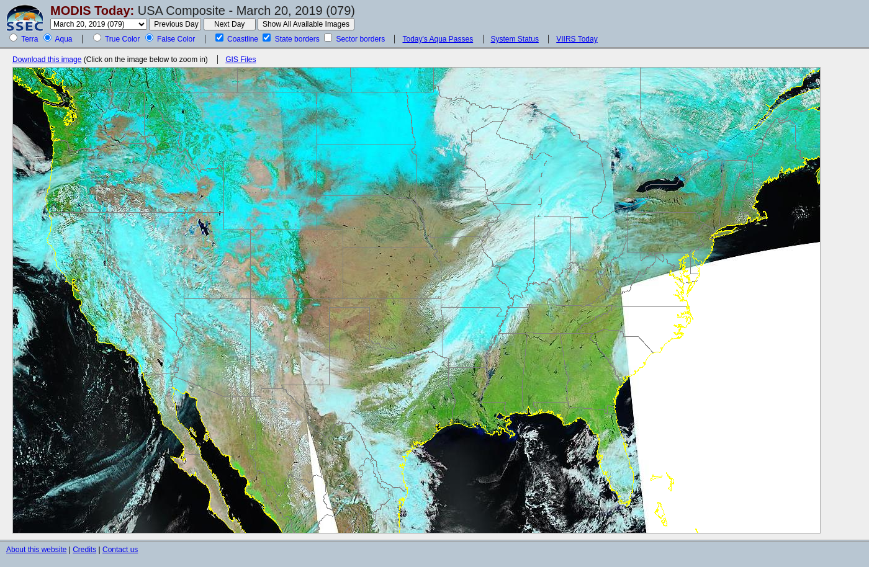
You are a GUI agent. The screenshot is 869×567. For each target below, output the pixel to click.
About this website (36, 549)
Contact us (120, 549)
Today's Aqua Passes (437, 39)
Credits (84, 549)
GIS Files (240, 59)
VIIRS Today (576, 39)
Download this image (46, 59)
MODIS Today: (92, 10)
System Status (515, 39)
